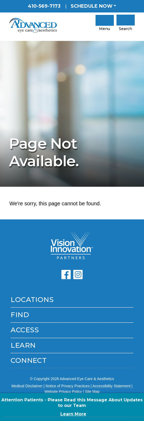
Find (20, 315)
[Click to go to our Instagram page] (78, 274)
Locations (32, 299)
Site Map (92, 391)
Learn (23, 345)
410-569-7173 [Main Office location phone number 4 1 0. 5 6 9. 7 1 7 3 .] (44, 6)
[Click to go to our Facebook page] (66, 274)
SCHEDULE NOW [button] (91, 6)
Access (25, 330)
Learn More (73, 413)
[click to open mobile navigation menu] (105, 20)
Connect (29, 360)
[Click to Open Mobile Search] (125, 20)
